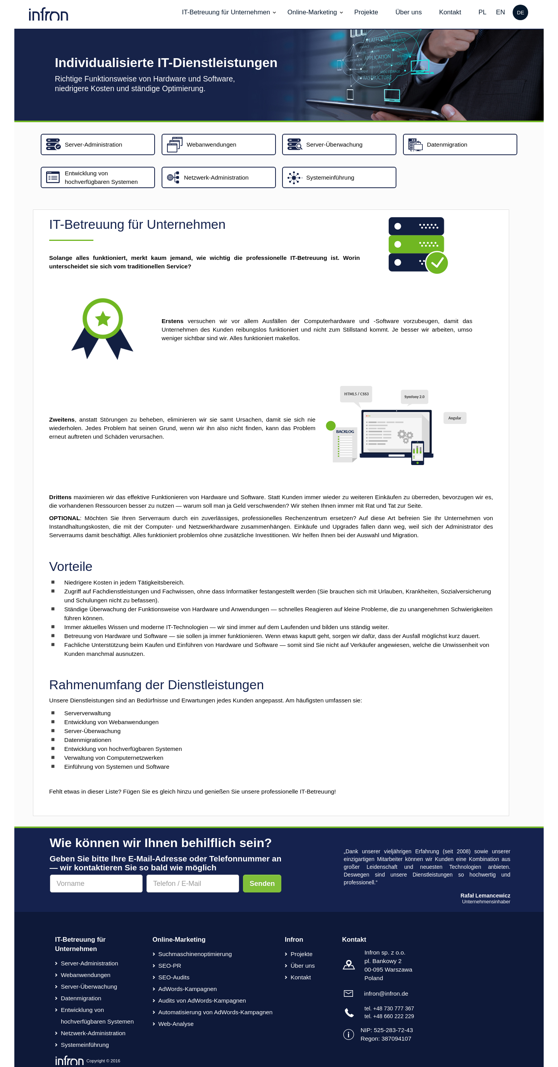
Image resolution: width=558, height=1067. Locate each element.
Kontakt (450, 12)
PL (483, 12)
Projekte (366, 12)
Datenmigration (81, 998)
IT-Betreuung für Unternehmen (226, 12)
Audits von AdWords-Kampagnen (202, 1000)
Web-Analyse (176, 1023)
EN (500, 12)
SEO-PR (169, 965)
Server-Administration (89, 963)
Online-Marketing (312, 12)
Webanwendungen (85, 975)
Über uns (408, 12)
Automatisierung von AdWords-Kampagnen (215, 1012)
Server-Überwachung (89, 986)
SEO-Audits (173, 977)
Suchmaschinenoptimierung (195, 954)
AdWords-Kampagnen (187, 989)
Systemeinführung (85, 1044)
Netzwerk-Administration (93, 1033)
